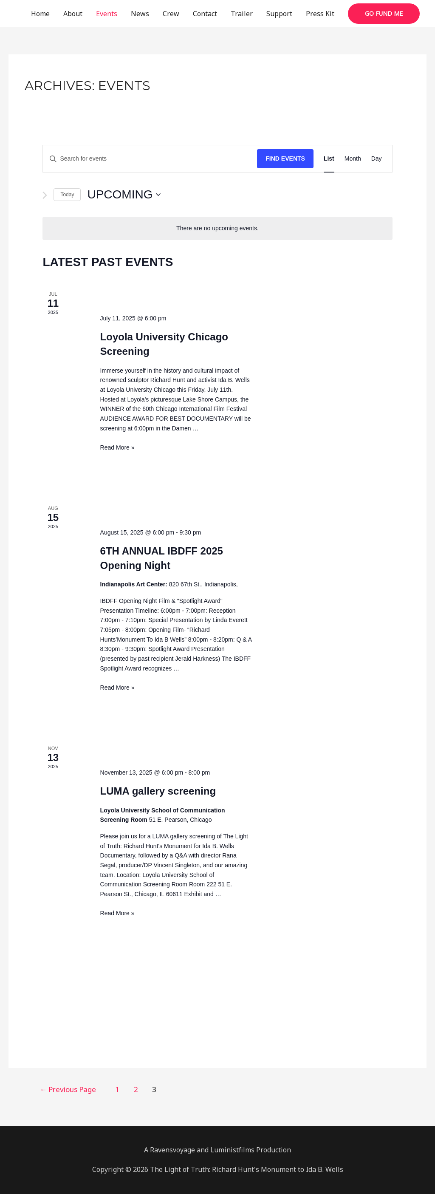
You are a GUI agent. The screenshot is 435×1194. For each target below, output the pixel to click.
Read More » (117, 447)
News (140, 13)
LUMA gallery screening (158, 791)
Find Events (285, 158)
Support (279, 13)
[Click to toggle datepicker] (124, 194)
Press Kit (320, 13)
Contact (205, 13)
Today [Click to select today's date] (67, 195)
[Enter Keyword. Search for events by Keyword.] (150, 158)
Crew (171, 13)
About (72, 13)
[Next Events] (44, 195)
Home (40, 13)
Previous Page (70, 1089)
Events (106, 13)
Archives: (87, 85)
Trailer (242, 13)
